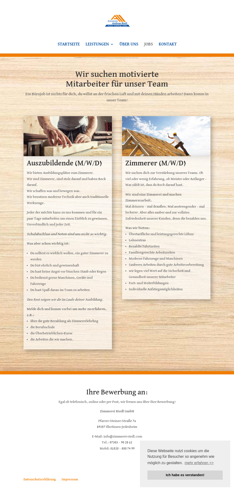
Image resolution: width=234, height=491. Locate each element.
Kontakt (168, 44)
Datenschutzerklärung (40, 479)
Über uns (128, 44)
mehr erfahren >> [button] (199, 463)
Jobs (148, 44)
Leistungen (97, 44)
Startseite (69, 44)
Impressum (70, 479)
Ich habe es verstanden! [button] (185, 475)
